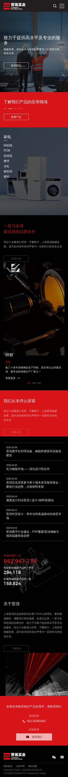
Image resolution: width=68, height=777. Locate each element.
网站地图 (32, 766)
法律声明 (20, 766)
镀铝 (6, 176)
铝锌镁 (8, 155)
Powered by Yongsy (36, 773)
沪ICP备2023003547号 (15, 773)
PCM (7, 150)
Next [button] (66, 171)
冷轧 (6, 166)
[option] (34, 52)
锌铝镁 (8, 145)
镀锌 (6, 161)
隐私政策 (8, 766)
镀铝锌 (8, 171)
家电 (7, 137)
